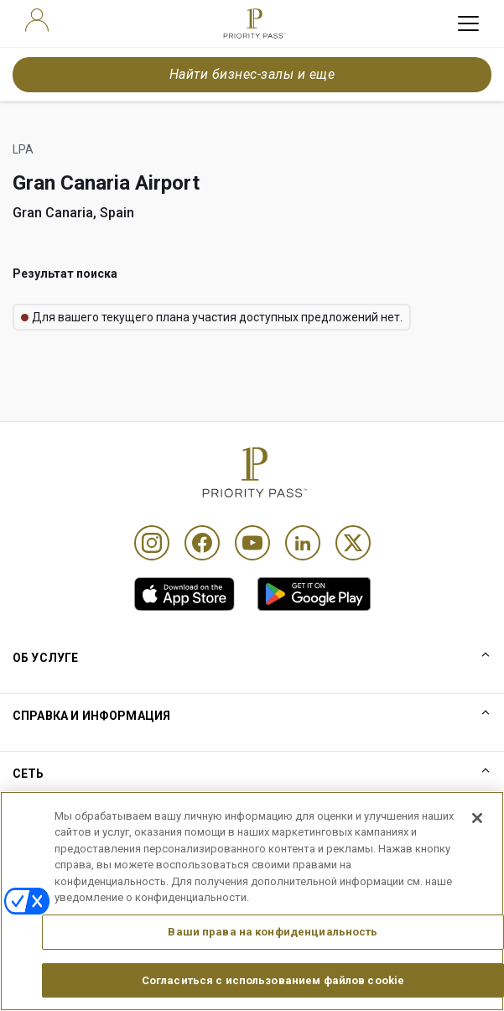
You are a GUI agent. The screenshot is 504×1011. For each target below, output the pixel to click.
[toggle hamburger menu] (468, 23)
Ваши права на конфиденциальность (272, 956)
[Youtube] (252, 542)
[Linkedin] (302, 542)
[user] (37, 20)
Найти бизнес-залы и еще (252, 74)
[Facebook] (202, 542)
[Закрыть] (477, 842)
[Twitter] (353, 542)
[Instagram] (151, 542)
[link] (184, 594)
